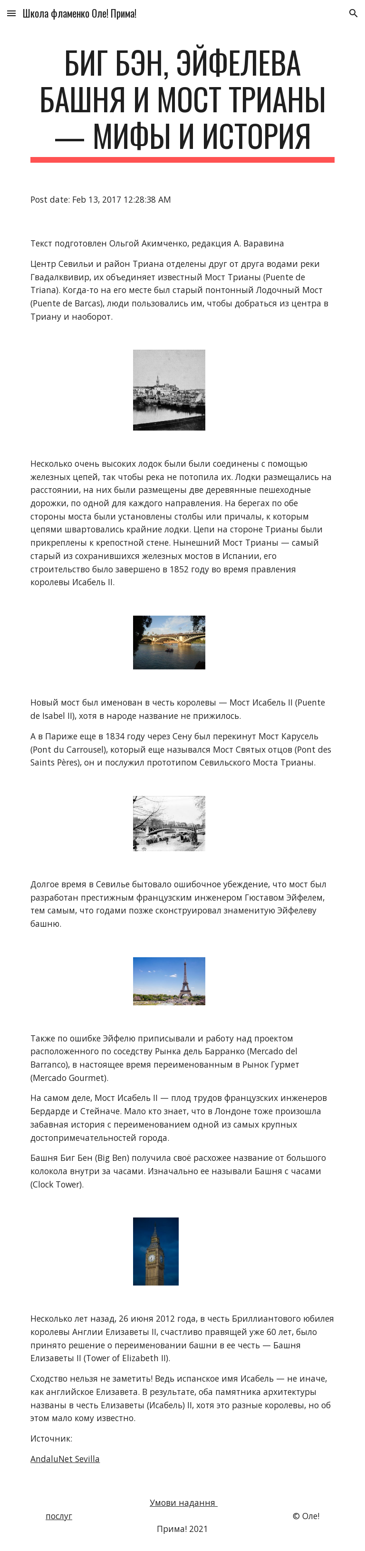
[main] (182, 103)
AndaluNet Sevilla (65, 1458)
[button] (11, 13)
